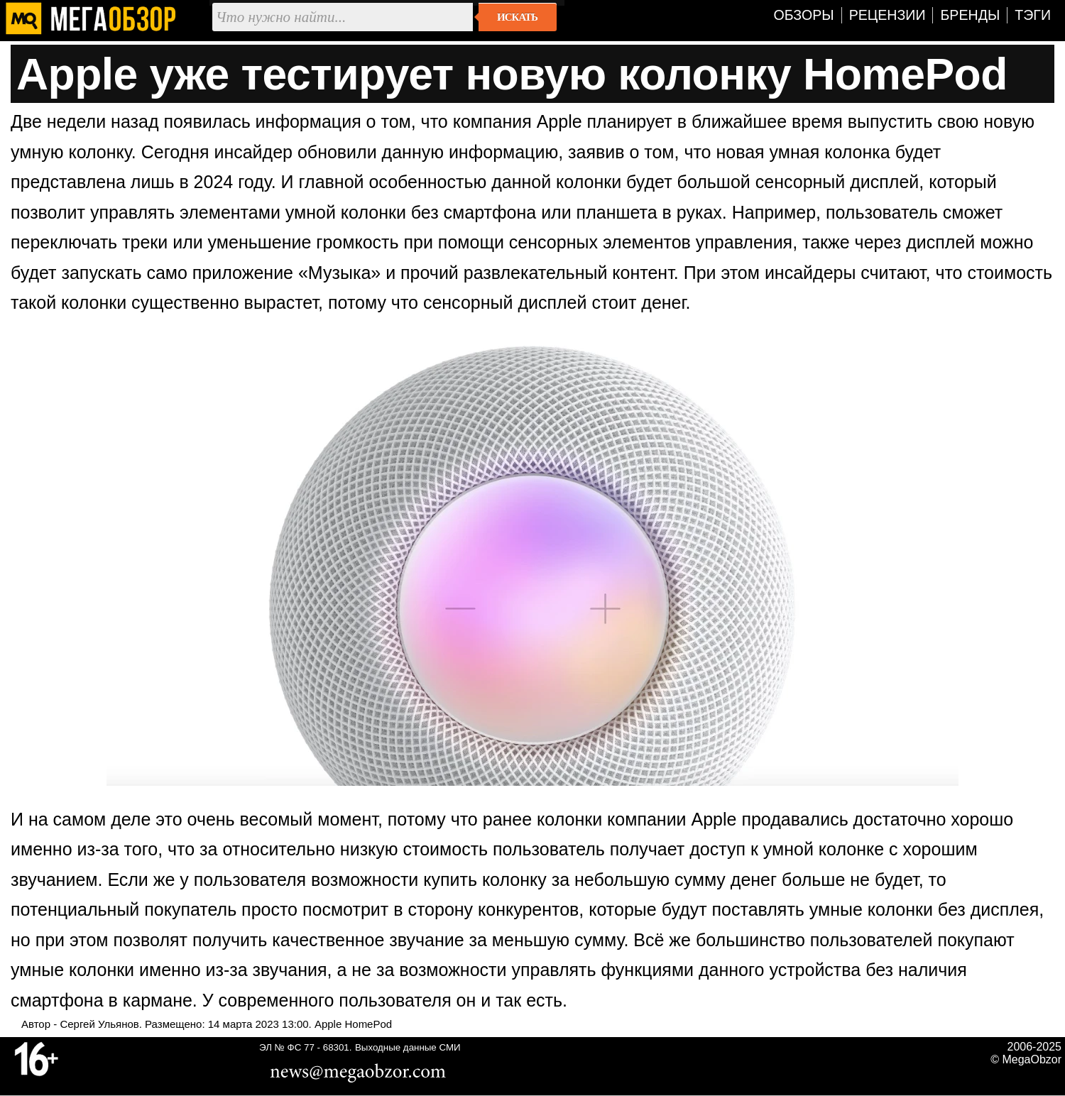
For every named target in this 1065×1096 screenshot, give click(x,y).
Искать (517, 17)
